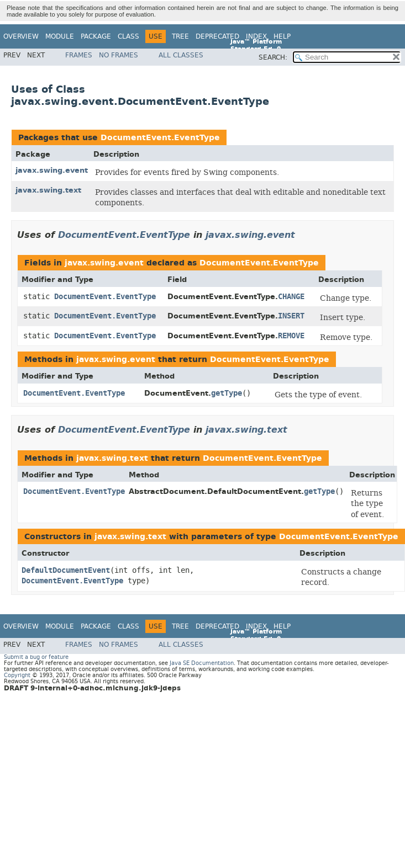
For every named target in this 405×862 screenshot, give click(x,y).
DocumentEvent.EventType (160, 137)
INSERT (291, 316)
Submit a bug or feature (36, 657)
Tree (180, 36)
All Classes (181, 55)
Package (96, 36)
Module (59, 36)
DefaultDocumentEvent (66, 570)
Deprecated (217, 36)
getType (226, 393)
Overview (21, 36)
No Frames (118, 55)
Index (256, 36)
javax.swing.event (51, 170)
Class (128, 36)
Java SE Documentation (202, 663)
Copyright (17, 675)
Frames (78, 55)
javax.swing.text (48, 190)
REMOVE (291, 335)
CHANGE (291, 296)
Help (282, 36)
